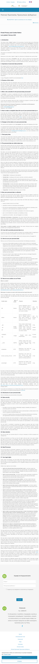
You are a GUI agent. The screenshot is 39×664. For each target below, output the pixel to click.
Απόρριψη (19, 661)
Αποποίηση (20, 644)
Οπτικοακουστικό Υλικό (20, 636)
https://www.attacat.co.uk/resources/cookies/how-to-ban (12, 385)
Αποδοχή (20, 657)
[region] (19, 657)
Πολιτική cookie (7, 654)
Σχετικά (20, 634)
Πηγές (20, 641)
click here (23, 390)
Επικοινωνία (20, 639)
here (22, 77)
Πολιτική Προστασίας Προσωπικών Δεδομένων (20, 649)
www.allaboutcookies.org (6, 289)
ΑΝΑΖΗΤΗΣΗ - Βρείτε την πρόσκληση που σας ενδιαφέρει (19, 19)
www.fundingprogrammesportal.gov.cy (16, 46)
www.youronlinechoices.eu (18, 289)
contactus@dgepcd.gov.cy (8, 106)
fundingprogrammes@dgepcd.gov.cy (19, 130)
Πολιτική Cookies (20, 646)
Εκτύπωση (35, 22)
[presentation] (13, 594)
